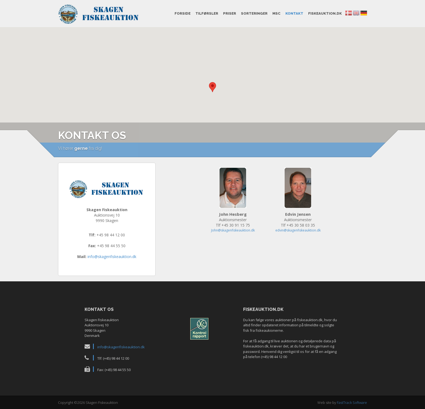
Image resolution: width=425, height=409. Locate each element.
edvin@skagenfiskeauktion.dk (298, 230)
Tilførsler (206, 13)
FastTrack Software (352, 402)
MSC (276, 13)
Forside (183, 13)
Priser (229, 13)
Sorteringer (254, 13)
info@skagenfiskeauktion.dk (112, 256)
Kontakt (294, 13)
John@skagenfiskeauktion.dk (233, 230)
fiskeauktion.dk (325, 13)
